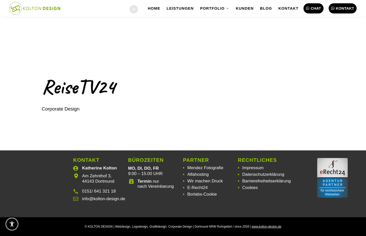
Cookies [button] (250, 187)
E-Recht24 (197, 187)
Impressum (253, 167)
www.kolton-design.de (266, 226)
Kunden (245, 8)
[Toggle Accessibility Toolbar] (12, 224)
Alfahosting (198, 174)
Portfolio (215, 8)
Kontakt (288, 8)
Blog (266, 8)
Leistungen (180, 8)
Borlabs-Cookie (202, 194)
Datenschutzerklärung (263, 174)
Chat (313, 8)
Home (154, 8)
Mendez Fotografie (205, 167)
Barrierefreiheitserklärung (266, 181)
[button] (134, 9)
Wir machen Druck (205, 181)
